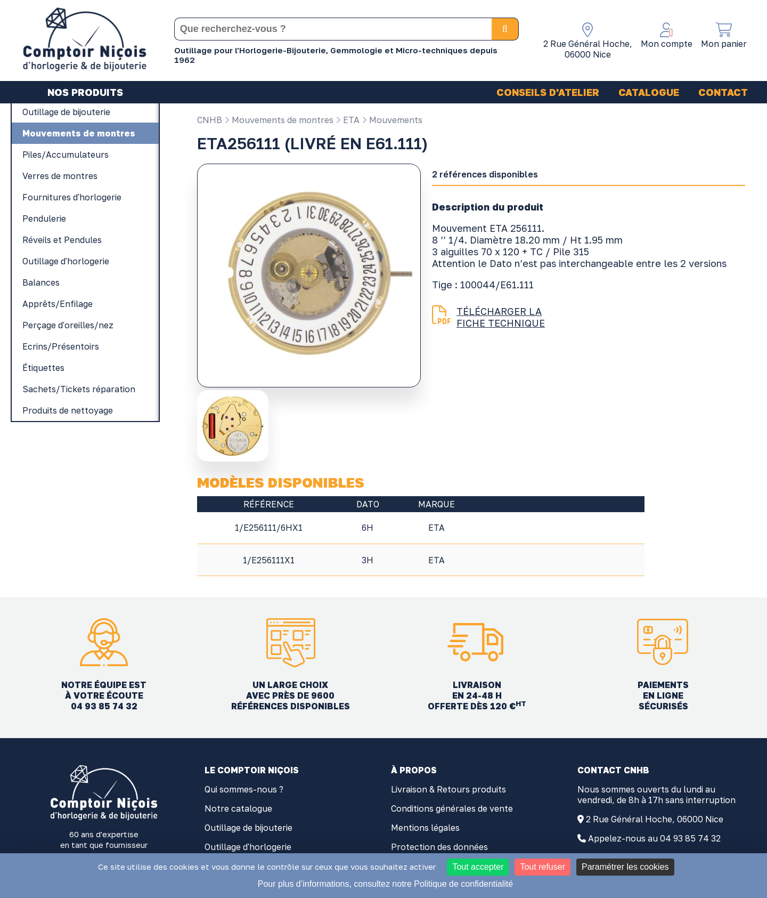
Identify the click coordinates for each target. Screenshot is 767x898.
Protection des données (439, 847)
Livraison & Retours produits (448, 789)
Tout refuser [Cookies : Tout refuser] (542, 866)
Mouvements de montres (278, 120)
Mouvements (392, 120)
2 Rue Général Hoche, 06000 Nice (654, 819)
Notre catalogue (238, 808)
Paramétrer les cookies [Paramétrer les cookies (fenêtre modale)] (625, 866)
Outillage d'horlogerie (248, 847)
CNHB (209, 120)
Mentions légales (425, 827)
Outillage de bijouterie (248, 827)
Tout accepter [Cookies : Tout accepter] (477, 866)
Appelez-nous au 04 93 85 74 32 (654, 838)
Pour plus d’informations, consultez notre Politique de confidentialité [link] (385, 883)
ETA (348, 120)
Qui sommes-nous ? (244, 789)
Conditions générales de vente (452, 808)
